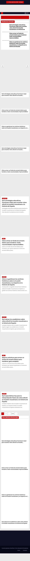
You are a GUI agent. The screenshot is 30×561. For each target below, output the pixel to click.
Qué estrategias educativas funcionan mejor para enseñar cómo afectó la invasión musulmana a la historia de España (18, 28)
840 (13, 421)
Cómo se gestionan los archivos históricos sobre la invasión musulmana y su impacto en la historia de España (18, 44)
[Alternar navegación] (26, 13)
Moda (4, 246)
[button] (28, 13)
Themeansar (25, 555)
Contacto (25, 558)
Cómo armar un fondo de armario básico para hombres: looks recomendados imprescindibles (18, 36)
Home (18, 558)
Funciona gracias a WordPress (8, 555)
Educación (5, 206)
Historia (4, 284)
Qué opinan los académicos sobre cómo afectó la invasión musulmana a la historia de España (15, 329)
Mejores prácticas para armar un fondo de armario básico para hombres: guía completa (13, 367)
